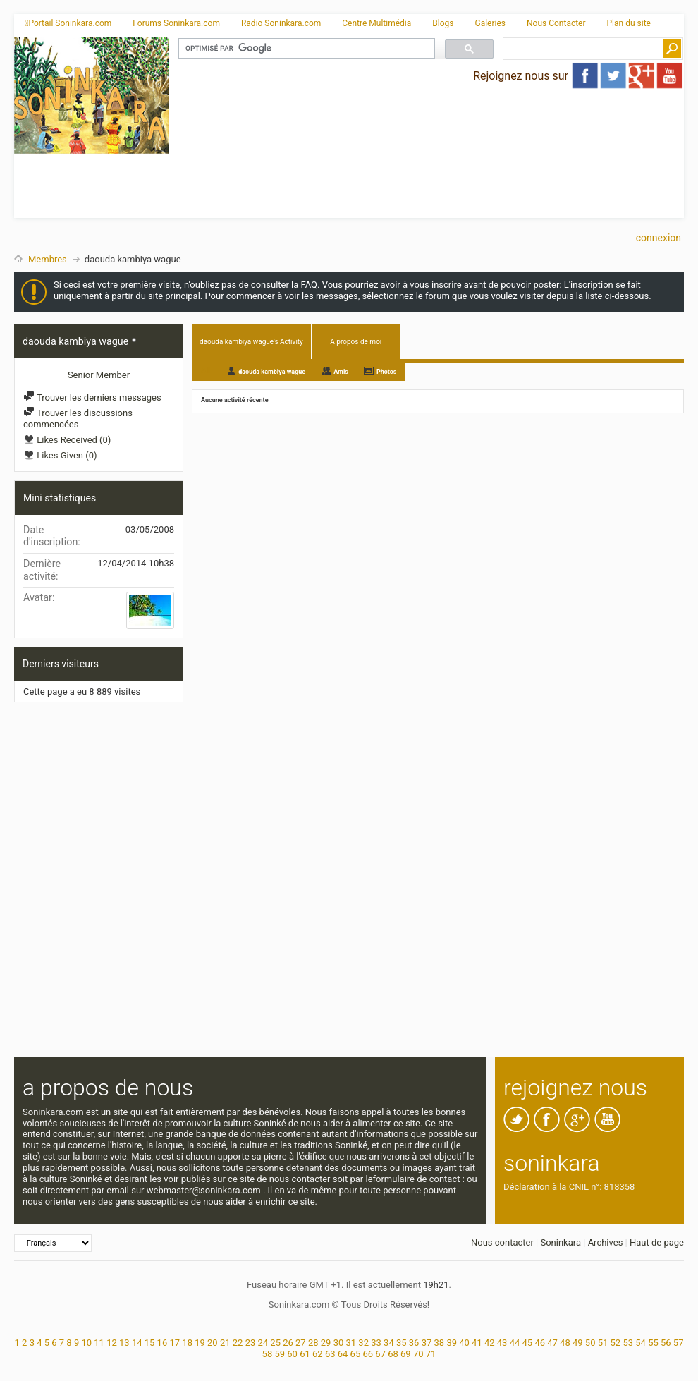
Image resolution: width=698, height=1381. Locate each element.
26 (288, 1342)
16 (162, 1342)
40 (464, 1342)
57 (678, 1342)
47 (552, 1342)
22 (238, 1342)
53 (628, 1342)
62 (317, 1354)
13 (124, 1342)
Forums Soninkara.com (176, 23)
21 (225, 1342)
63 (330, 1354)
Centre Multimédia (376, 23)
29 (326, 1342)
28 (313, 1342)
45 (527, 1342)
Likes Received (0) (67, 439)
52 (616, 1342)
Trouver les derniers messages (92, 397)
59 (279, 1354)
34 (389, 1342)
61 (305, 1354)
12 (111, 1342)
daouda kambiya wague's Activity (251, 342)
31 (351, 1342)
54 (640, 1342)
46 (539, 1342)
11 (99, 1342)
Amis (340, 371)
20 (212, 1342)
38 (439, 1342)
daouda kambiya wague (271, 371)
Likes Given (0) (60, 455)
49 (578, 1342)
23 (250, 1342)
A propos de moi (355, 342)
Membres (47, 259)
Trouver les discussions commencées (78, 419)
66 (367, 1354)
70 (418, 1354)
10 (86, 1342)
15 (150, 1342)
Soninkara (560, 1242)
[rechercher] (305, 48)
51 (603, 1342)
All (205, 370)
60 (292, 1354)
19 (200, 1342)
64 (343, 1354)
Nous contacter (502, 1242)
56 (666, 1342)
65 (355, 1354)
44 (515, 1342)
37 (427, 1342)
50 (590, 1342)
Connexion (658, 237)
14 (137, 1342)
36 (414, 1342)
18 (187, 1342)
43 (502, 1342)
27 (300, 1342)
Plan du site (629, 23)
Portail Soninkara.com (68, 23)
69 (405, 1354)
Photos (386, 371)
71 (431, 1354)
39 (451, 1342)
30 (338, 1342)
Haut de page (657, 1242)
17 (174, 1342)
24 (262, 1342)
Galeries (490, 23)
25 (275, 1342)
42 (489, 1342)
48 (565, 1342)
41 (477, 1342)
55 (653, 1342)
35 (401, 1342)
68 (393, 1354)
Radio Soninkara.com (281, 23)
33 (376, 1342)
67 (380, 1354)
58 (267, 1354)
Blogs (442, 23)
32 (363, 1342)
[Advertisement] (321, 147)
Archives (605, 1242)
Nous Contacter (556, 23)
